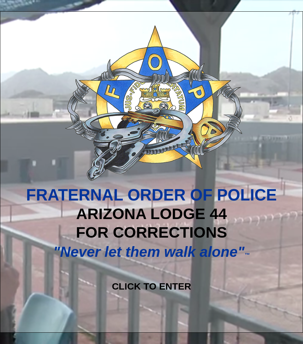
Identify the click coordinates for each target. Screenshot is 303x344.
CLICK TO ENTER (151, 286)
